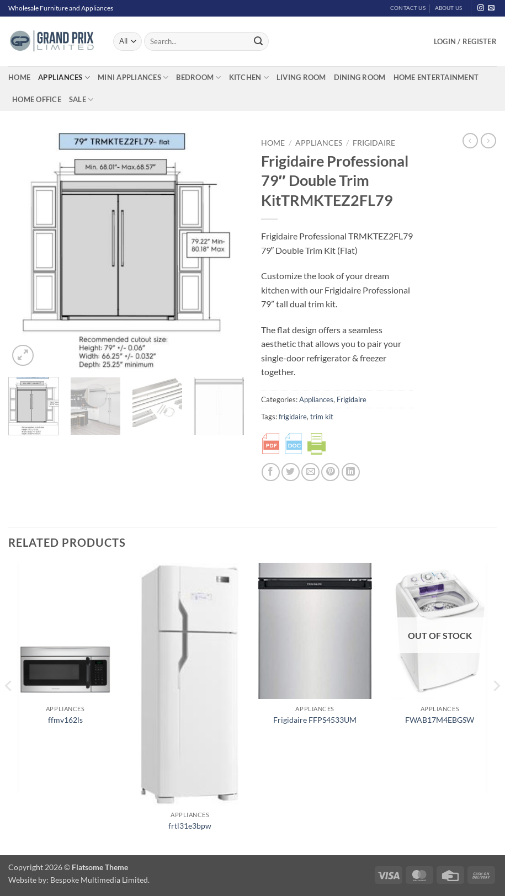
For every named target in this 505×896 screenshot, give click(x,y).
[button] (465, 41)
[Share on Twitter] (290, 472)
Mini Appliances (133, 77)
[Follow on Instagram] (480, 8)
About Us (449, 8)
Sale (81, 99)
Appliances (64, 77)
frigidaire (293, 416)
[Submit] (258, 41)
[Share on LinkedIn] (351, 472)
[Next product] (470, 140)
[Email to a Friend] (310, 472)
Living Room (301, 77)
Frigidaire (374, 142)
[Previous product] (488, 140)
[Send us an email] (491, 8)
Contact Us (408, 8)
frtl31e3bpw (189, 825)
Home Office (36, 99)
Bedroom (198, 77)
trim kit (321, 416)
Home (19, 77)
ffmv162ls (65, 719)
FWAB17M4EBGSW (439, 719)
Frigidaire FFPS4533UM (315, 719)
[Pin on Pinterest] (330, 472)
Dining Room (360, 77)
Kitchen (249, 77)
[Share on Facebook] (271, 472)
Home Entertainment (436, 77)
